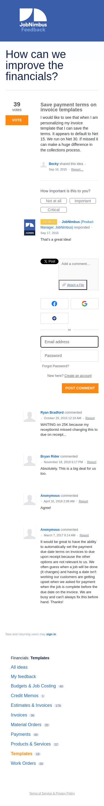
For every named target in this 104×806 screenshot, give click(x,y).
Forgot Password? (55, 366)
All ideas (19, 667)
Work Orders (23, 763)
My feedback (23, 676)
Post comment (80, 388)
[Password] (69, 356)
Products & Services (31, 744)
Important (85, 201)
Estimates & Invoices (31, 705)
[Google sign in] (85, 303)
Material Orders (26, 724)
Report (90, 418)
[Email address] (69, 342)
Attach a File (75, 285)
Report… (77, 169)
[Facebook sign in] (54, 303)
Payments (21, 734)
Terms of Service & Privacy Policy (52, 793)
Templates (40, 658)
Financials (19, 658)
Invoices (19, 715)
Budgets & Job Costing (33, 686)
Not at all (56, 201)
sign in (51, 634)
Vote (17, 120)
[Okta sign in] (54, 318)
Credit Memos (25, 695)
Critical (57, 210)
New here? (69, 376)
